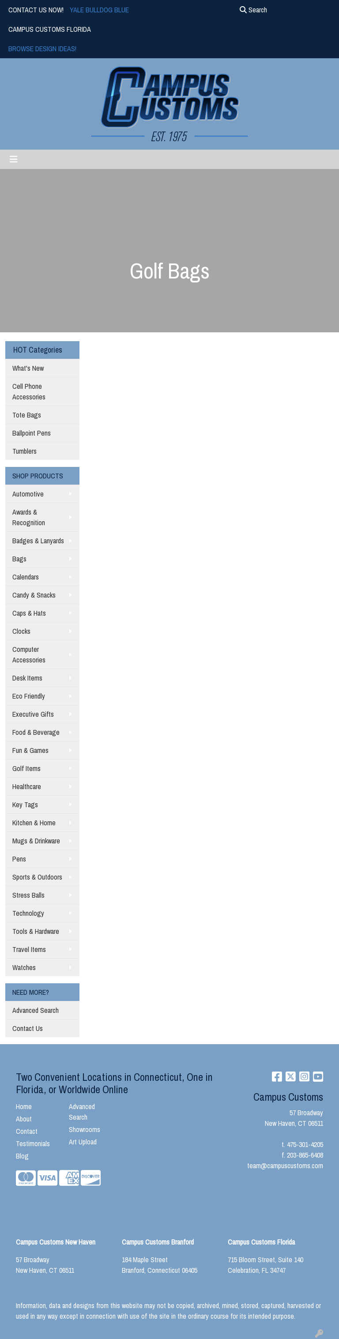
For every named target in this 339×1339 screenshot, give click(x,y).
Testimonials (33, 1143)
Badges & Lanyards (38, 540)
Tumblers (24, 451)
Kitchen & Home (34, 822)
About (24, 1119)
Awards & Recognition (28, 517)
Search (253, 10)
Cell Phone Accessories (28, 391)
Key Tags (25, 804)
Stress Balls (28, 895)
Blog (22, 1156)
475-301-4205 (305, 1144)
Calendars (25, 577)
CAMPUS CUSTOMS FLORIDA (49, 29)
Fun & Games (30, 750)
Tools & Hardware (35, 931)
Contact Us (27, 1028)
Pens (19, 859)
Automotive (28, 494)
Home (24, 1106)
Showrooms (84, 1129)
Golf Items (26, 768)
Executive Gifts (33, 714)
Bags (19, 559)
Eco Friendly (28, 696)
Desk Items (27, 678)
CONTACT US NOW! (36, 10)
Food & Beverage (36, 732)
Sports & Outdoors (37, 877)
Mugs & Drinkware (36, 841)
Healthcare (26, 786)
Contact (27, 1131)
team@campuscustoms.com (285, 1165)
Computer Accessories (28, 654)
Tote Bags (26, 415)
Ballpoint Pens (31, 433)
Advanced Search (35, 1010)
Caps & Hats (29, 613)
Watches (24, 967)
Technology (28, 913)
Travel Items (29, 949)
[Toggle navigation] (13, 159)
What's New (28, 368)
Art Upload (83, 1142)
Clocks (21, 631)
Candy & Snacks (34, 595)
